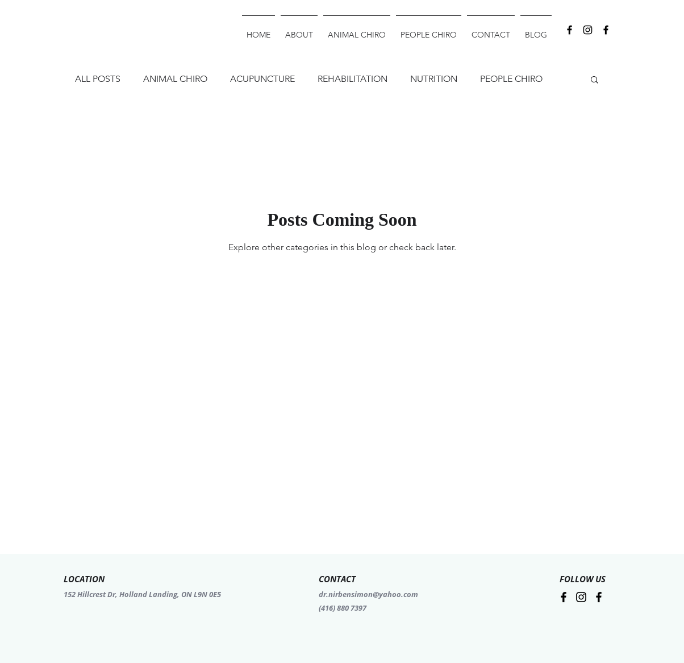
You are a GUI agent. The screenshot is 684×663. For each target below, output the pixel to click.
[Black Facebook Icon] (569, 30)
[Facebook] (606, 30)
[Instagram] (588, 30)
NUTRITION (433, 78)
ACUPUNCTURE (262, 78)
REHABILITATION (352, 78)
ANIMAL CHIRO (175, 78)
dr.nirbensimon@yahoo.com (368, 594)
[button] (594, 80)
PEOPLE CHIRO (511, 78)
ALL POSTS (97, 78)
